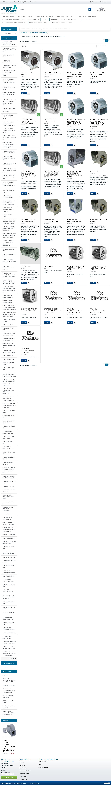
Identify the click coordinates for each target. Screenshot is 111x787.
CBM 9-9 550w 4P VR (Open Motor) (97, 74)
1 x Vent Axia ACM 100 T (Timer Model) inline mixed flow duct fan (9, 405)
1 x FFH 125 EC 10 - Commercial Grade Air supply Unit (8, 268)
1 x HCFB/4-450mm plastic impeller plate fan (9, 571)
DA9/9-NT (49, 266)
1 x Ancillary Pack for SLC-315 (9, 482)
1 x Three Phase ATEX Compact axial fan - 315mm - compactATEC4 (9, 43)
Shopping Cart (8, 38)
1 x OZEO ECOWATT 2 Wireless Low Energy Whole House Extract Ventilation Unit (8, 243)
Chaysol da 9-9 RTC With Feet (74, 220)
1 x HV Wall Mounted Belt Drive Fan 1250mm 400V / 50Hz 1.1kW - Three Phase (9, 374)
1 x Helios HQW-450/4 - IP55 (9, 602)
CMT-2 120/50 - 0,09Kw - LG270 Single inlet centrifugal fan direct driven (9, 746)
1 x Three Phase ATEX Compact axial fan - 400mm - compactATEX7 (9, 184)
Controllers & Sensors (68, 19)
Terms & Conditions (43, 767)
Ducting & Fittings (64, 16)
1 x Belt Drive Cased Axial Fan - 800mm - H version (9, 477)
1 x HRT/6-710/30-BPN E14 (8, 442)
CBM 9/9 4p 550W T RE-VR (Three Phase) (28, 121)
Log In (39, 764)
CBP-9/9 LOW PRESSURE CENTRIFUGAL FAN (74, 174)
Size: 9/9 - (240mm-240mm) (60, 29)
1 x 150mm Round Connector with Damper (8, 580)
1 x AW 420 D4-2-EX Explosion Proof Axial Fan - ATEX (9, 130)
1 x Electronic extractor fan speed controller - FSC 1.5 (9, 642)
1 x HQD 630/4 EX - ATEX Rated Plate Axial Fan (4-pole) (9, 94)
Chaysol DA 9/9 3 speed (98, 220)
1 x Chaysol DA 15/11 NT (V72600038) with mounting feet (9, 509)
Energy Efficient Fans (44, 16)
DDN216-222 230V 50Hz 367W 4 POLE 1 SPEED (53, 311)
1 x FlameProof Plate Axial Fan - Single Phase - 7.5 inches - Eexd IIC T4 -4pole (9, 102)
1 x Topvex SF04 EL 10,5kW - (7, 215)
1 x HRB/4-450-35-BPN (8, 538)
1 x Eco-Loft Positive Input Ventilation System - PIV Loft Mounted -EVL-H (9, 314)
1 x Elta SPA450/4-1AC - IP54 (9, 547)
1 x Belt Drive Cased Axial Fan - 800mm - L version (9, 647)
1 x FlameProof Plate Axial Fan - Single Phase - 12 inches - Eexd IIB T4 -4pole (9, 73)
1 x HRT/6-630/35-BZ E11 (9, 633)
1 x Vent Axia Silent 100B (9, 534)
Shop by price (7, 29)
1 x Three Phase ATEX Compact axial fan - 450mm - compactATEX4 (9, 123)
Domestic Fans (8, 16)
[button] (94, 2)
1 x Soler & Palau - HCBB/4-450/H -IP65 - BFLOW (8, 496)
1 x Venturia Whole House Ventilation (9, 320)
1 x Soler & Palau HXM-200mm (8, 363)
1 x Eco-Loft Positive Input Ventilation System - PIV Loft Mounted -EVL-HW (9, 221)
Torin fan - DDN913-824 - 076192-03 (97, 311)
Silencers (54, 19)
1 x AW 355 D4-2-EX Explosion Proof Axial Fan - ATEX (9, 87)
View (24, 93)
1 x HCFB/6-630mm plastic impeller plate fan (9, 628)
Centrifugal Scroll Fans (43, 29)
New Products (23, 768)
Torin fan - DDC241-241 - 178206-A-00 (74, 311)
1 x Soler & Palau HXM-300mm (8, 55)
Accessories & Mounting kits (13, 23)
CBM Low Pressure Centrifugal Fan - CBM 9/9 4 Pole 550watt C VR (30, 174)
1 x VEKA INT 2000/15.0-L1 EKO (9, 250)
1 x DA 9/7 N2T (6, 514)
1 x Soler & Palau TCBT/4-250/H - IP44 (9, 421)
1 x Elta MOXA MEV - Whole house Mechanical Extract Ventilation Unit (9, 281)
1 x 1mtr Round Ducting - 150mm (9, 613)
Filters (43, 19)
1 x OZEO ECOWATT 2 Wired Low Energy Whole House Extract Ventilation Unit (9, 289)
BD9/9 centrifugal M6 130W (52, 74)
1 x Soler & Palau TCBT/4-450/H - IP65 (9, 490)
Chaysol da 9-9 (97, 171)
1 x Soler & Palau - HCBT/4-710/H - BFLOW (9, 447)
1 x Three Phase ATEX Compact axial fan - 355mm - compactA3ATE (9, 398)
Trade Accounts (23, 776)
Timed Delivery (65, 23)
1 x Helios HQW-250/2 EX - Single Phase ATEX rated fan (9, 50)
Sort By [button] (24, 46)
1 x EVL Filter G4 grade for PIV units (9, 255)
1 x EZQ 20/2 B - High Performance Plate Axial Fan (9, 345)
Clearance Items (35, 23)
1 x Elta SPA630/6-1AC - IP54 (9, 623)
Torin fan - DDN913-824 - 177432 (28, 350)
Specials (6, 720)
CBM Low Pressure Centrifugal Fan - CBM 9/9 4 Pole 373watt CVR (76, 122)
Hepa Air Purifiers (51, 23)
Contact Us (22, 765)
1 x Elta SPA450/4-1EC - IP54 (9, 566)
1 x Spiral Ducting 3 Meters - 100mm (7, 637)
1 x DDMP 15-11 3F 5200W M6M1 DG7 (7, 518)
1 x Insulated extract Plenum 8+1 (8, 463)
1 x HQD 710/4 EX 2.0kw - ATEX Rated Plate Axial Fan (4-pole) (9, 110)
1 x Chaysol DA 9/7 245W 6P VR (9, 411)
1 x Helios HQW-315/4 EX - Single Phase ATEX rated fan (9, 170)
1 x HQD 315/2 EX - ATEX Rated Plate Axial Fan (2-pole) (9, 177)
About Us (22, 762)
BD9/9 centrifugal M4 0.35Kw (29, 74)
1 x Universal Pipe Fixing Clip (9, 452)
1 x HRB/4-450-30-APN (8, 576)
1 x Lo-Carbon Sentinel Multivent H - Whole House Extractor (9, 261)
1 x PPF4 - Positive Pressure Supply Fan (8, 296)
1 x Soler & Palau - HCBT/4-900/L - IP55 (8, 432)
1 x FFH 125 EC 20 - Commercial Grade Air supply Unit (8, 209)
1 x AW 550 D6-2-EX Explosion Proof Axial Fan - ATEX (9, 117)
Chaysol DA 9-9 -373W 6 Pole (28, 220)
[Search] (54, 9)
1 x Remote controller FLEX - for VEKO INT (8, 196)
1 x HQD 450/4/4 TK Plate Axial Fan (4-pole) (9, 542)
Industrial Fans (87, 19)
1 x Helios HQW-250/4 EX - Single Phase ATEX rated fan (9, 137)
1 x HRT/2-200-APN (8, 324)
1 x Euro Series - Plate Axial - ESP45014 (8, 437)
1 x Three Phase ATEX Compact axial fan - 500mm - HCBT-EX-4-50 (9, 81)
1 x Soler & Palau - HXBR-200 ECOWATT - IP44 (9, 339)
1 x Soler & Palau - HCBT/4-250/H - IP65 (8, 618)
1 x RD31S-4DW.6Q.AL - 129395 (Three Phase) (8, 523)
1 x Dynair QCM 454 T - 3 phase (9, 608)
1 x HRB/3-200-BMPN (8, 359)
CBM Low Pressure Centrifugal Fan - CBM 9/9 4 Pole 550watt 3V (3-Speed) (99, 123)
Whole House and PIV (31, 19)
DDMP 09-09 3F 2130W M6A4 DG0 (29, 311)
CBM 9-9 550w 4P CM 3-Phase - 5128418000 (75, 74)
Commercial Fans (25, 16)
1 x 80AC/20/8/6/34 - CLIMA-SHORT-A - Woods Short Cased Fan (9, 529)
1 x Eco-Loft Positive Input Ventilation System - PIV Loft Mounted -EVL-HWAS (9, 307)
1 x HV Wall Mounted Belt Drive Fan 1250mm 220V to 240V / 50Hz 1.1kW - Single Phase (9, 382)
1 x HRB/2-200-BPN (8, 355)
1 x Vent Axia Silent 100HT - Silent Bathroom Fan (9, 334)
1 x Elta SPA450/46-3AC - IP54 (9, 585)
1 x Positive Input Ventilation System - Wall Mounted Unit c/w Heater (9, 275)
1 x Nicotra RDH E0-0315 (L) (9, 502)
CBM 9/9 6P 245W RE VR (50, 120)
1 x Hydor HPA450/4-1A (9, 557)
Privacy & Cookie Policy (25, 770)
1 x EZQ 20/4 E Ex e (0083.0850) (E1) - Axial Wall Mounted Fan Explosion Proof (8, 391)
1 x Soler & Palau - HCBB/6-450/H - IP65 (8, 590)
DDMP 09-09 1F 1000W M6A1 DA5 (98, 268)
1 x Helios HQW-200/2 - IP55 (9, 368)
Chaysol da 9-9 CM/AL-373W (51, 220)
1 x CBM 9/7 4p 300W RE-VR (9, 416)
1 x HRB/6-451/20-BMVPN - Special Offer (8, 552)
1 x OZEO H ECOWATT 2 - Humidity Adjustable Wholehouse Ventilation (9, 202)
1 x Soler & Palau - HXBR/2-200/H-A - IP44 (9, 351)
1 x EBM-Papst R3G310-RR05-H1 (9, 458)
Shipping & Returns (24, 773)
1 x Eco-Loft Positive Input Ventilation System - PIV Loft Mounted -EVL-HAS (9, 235)
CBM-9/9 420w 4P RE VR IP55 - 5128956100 (52, 173)
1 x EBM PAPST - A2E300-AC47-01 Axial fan (9, 66)
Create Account (42, 761)
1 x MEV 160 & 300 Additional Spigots (7, 301)
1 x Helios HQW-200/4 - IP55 (9, 329)
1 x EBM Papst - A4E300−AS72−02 (7, 61)
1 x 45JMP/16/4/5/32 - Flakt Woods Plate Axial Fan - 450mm (9, 596)
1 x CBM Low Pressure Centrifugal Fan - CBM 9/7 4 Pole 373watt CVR (9, 653)
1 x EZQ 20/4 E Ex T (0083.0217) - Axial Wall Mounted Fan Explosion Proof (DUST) (8, 145)
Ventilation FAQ (23, 779)
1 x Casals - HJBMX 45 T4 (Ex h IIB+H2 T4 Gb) (9, 164)
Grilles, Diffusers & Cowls (86, 16)
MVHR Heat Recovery (11, 19)
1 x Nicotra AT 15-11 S (8, 486)
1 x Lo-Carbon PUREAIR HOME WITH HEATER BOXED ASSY (8, 228)
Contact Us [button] (9, 777)
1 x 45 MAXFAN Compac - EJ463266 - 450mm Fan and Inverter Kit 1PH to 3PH (9, 470)
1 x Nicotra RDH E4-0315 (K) (9, 427)
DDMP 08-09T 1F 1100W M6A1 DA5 (76, 268)
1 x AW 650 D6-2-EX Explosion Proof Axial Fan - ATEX (9, 158)
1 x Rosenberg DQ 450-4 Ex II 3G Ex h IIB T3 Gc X (9, 152)
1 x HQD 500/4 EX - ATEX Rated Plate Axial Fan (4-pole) (9, 190)
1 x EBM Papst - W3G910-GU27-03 (9, 561)
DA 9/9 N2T (27, 266)
